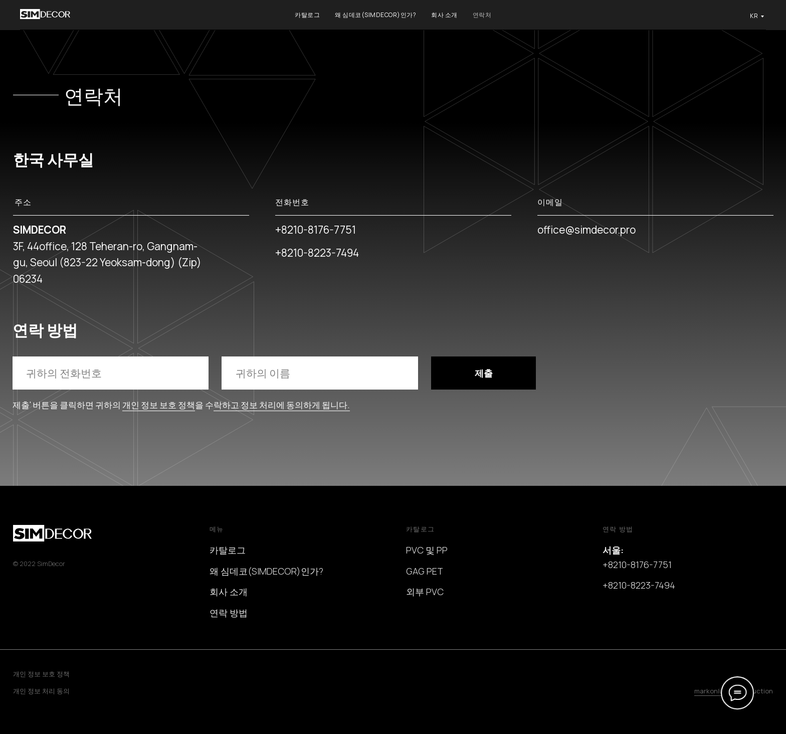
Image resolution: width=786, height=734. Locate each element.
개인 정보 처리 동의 (41, 690)
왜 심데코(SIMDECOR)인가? (375, 15)
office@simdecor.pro (586, 230)
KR (754, 16)
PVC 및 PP (427, 550)
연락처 (482, 15)
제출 (484, 373)
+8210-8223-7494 (317, 253)
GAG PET (424, 571)
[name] (320, 372)
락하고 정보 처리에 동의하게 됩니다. (282, 405)
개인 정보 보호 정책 (158, 405)
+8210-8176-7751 (315, 230)
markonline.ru (715, 690)
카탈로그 (307, 15)
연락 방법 (229, 613)
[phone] (111, 372)
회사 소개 (444, 15)
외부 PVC (425, 592)
